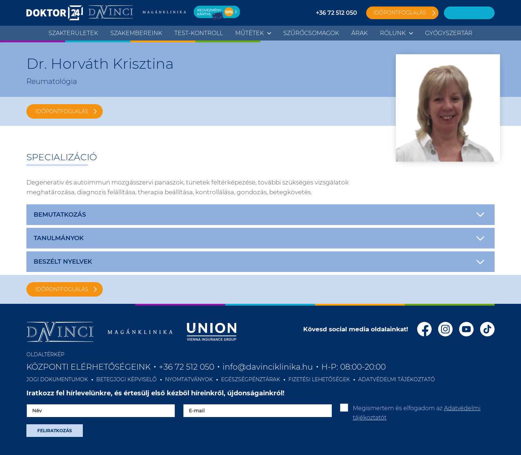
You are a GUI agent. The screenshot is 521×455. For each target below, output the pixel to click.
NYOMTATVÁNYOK (189, 379)
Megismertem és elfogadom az (416, 413)
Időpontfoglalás (399, 12)
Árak (359, 33)
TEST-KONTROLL (198, 33)
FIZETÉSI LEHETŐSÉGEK (319, 379)
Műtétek (249, 33)
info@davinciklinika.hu (268, 367)
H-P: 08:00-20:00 (353, 367)
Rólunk (393, 33)
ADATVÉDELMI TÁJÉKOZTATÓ (396, 379)
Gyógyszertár (449, 33)
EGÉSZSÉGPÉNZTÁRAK (250, 379)
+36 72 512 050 (336, 12)
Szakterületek (73, 33)
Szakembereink (136, 33)
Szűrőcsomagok (311, 33)
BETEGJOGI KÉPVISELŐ (126, 379)
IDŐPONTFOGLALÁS (61, 111)
